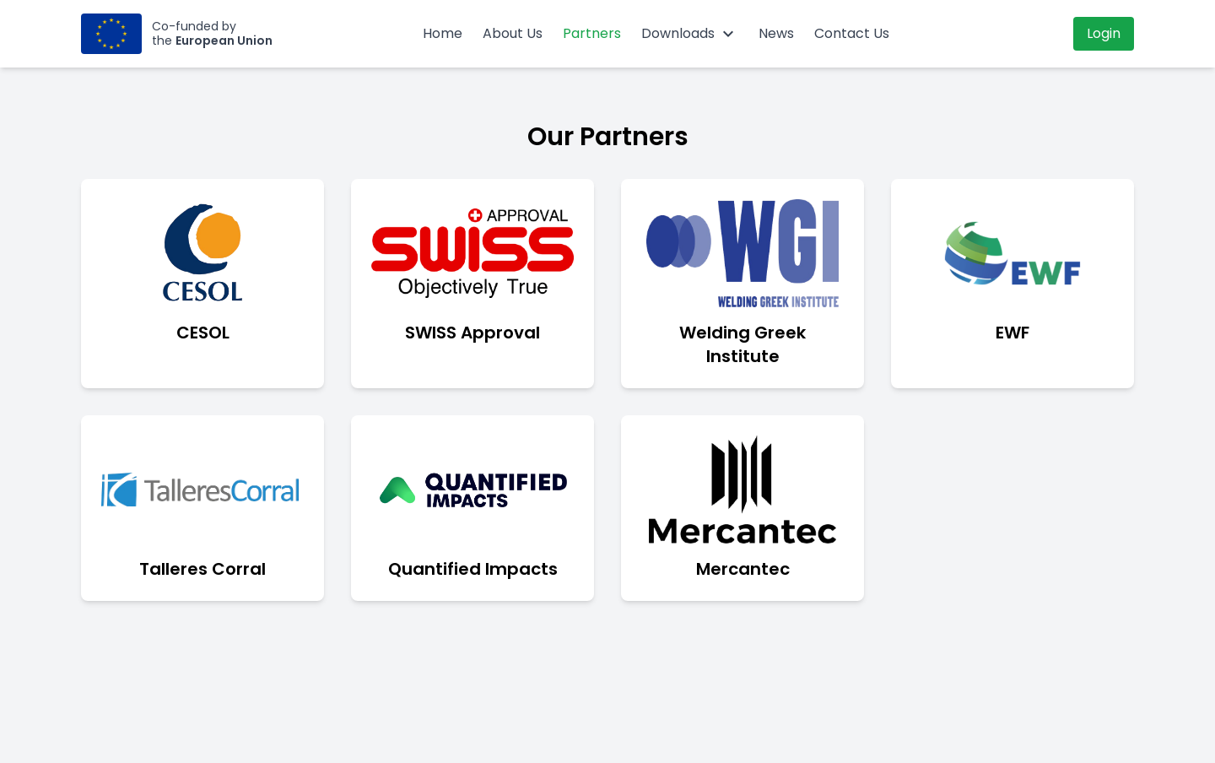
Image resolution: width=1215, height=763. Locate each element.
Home (442, 33)
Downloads (689, 34)
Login (1103, 33)
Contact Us (851, 33)
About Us (513, 33)
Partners (592, 33)
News (776, 33)
